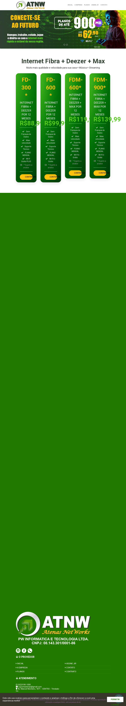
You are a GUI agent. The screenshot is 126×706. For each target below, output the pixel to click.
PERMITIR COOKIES (115, 700)
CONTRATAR (29, 177)
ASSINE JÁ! (70, 663)
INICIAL (20, 663)
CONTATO (70, 667)
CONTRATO (70, 671)
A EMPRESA (22, 667)
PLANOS (20, 671)
